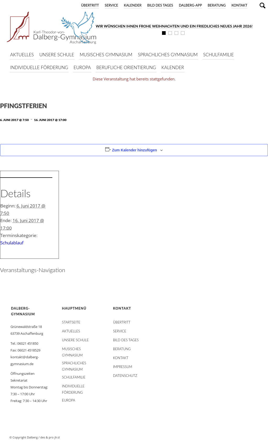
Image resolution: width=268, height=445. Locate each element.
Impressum (122, 367)
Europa (68, 400)
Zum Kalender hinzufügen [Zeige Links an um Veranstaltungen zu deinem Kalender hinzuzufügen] (134, 150)
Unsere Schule (75, 340)
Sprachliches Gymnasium (74, 364)
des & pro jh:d (50, 437)
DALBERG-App (190, 5)
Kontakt (239, 5)
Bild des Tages (160, 5)
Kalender (132, 5)
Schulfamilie (73, 377)
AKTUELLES (71, 331)
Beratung (217, 5)
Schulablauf (12, 243)
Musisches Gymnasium (72, 350)
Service (111, 5)
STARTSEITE (71, 322)
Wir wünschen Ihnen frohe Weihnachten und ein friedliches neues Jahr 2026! (174, 26)
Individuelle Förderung (73, 387)
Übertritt (90, 5)
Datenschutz (125, 375)
